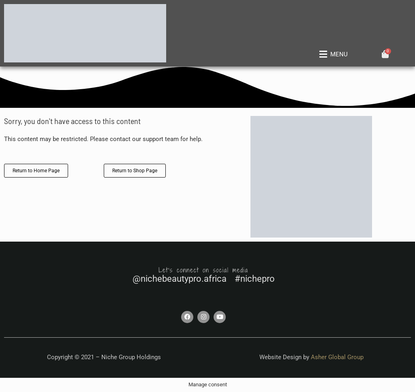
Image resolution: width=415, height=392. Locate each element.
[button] (332, 54)
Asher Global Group (337, 357)
